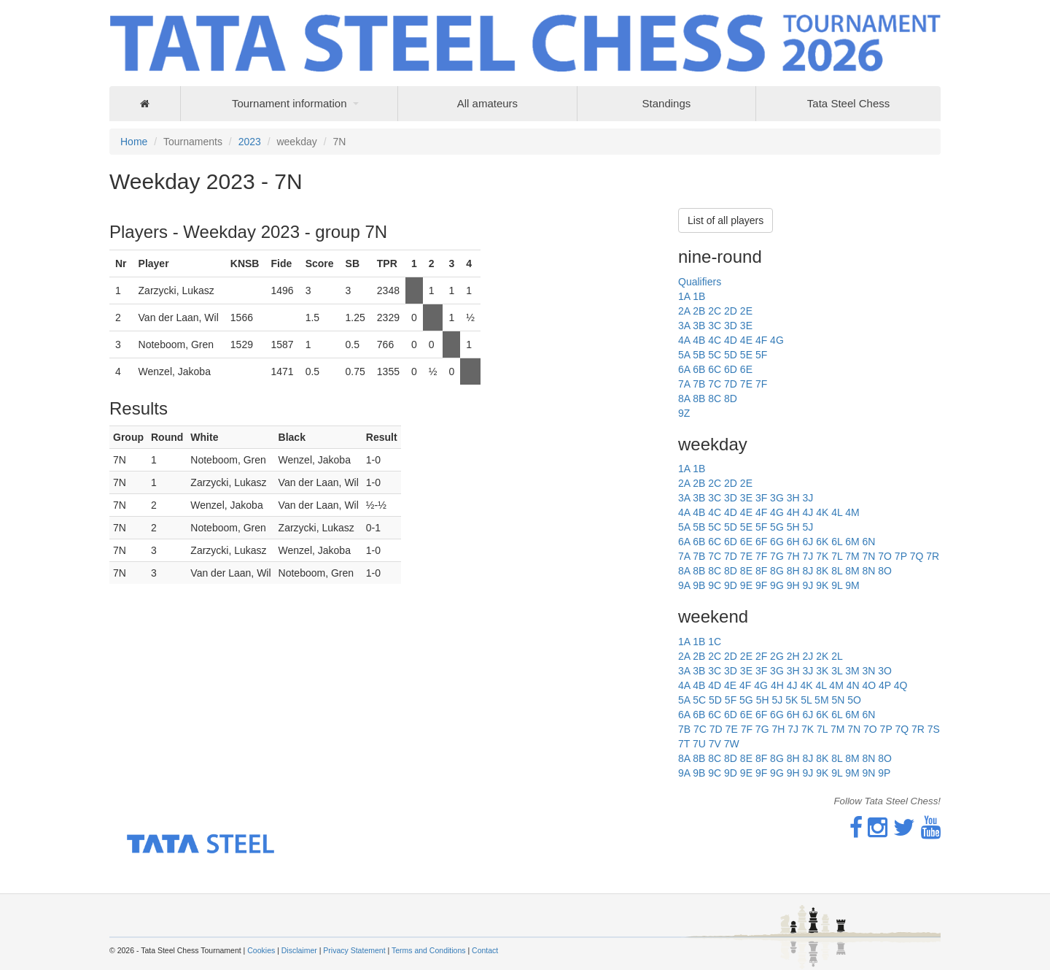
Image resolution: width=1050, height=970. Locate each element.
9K (822, 585)
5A (684, 355)
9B (699, 585)
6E (746, 369)
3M (852, 671)
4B (699, 340)
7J (807, 556)
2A (684, 311)
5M (821, 700)
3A (684, 325)
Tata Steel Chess (848, 103)
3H (793, 498)
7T (684, 744)
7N (868, 556)
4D (730, 340)
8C (714, 398)
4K (822, 512)
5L (806, 700)
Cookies (261, 950)
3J (807, 498)
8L (836, 571)
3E (746, 325)
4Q (901, 685)
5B (699, 355)
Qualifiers (699, 282)
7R (932, 556)
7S (934, 729)
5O (854, 700)
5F (761, 355)
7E (746, 384)
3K (822, 671)
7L (836, 556)
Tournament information (289, 103)
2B (699, 311)
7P (901, 556)
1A (684, 296)
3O (885, 671)
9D (730, 585)
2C (714, 311)
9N (868, 773)
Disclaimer (299, 950)
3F (761, 498)
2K (822, 656)
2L (837, 656)
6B (699, 369)
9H (793, 585)
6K (822, 541)
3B (699, 325)
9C (714, 585)
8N (868, 571)
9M (852, 585)
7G (777, 556)
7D (730, 384)
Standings (666, 103)
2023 (249, 141)
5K (791, 700)
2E (746, 311)
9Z (684, 413)
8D (730, 398)
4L (836, 512)
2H (793, 656)
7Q (917, 556)
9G (777, 585)
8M (852, 571)
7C (714, 384)
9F (761, 585)
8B (699, 398)
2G (777, 656)
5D (730, 355)
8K (822, 571)
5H (793, 527)
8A (684, 398)
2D (730, 311)
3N (868, 671)
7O (885, 556)
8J (807, 571)
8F (761, 571)
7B (699, 384)
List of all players (725, 220)
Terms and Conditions (429, 950)
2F (761, 656)
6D (730, 369)
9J (807, 585)
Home (133, 141)
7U (699, 744)
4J (807, 512)
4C (714, 340)
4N (853, 685)
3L (836, 671)
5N (837, 700)
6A (684, 369)
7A (684, 384)
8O (885, 571)
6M (852, 541)
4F (761, 340)
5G (777, 527)
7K (822, 556)
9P (884, 773)
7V (715, 744)
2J (807, 656)
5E (746, 355)
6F (761, 541)
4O (869, 685)
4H (793, 512)
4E (746, 340)
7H (793, 556)
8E (746, 571)
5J (807, 527)
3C (714, 325)
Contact (485, 950)
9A (684, 585)
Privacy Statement (354, 950)
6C (714, 369)
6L (836, 541)
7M (852, 556)
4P (885, 685)
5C (714, 355)
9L (836, 585)
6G (777, 541)
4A (684, 340)
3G (777, 498)
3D (730, 325)
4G (777, 340)
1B (699, 296)
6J (807, 541)
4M (852, 512)
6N (868, 541)
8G (777, 571)
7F (761, 384)
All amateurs (487, 103)
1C (714, 641)
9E (746, 585)
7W (731, 744)
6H (793, 541)
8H (793, 571)
